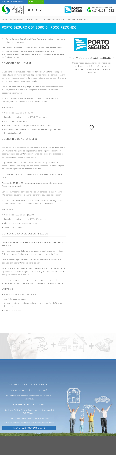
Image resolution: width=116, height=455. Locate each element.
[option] (34, 123)
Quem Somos (16, 19)
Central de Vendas (77, 19)
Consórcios (33, 19)
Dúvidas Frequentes (53, 19)
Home (4, 19)
